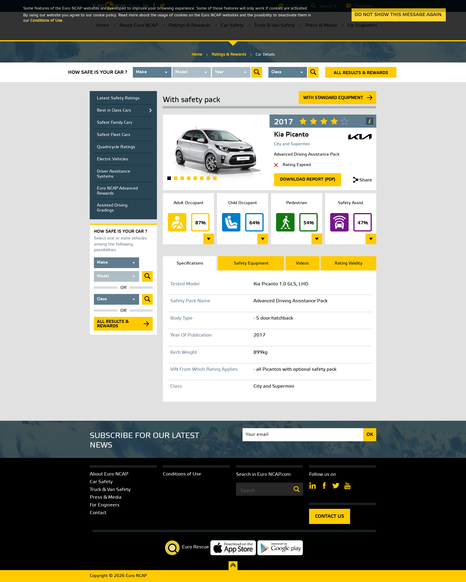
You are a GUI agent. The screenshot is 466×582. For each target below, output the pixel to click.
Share (365, 180)
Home (197, 54)
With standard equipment (333, 98)
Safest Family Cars (114, 122)
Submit (256, 72)
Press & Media (106, 497)
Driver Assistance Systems (113, 174)
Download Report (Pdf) (307, 179)
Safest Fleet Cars (113, 134)
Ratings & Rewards (229, 54)
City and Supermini (292, 144)
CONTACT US (329, 516)
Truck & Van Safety (110, 489)
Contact (98, 513)
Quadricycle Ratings (116, 147)
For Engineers (104, 505)
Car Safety (101, 482)
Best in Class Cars (114, 110)
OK (369, 434)
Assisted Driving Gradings (112, 208)
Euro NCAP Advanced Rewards (117, 191)
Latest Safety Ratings (118, 98)
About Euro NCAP (109, 474)
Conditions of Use (182, 474)
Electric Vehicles (112, 159)
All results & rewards (361, 73)
